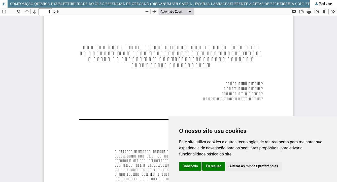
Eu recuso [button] (213, 166)
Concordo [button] (190, 166)
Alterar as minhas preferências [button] (253, 166)
